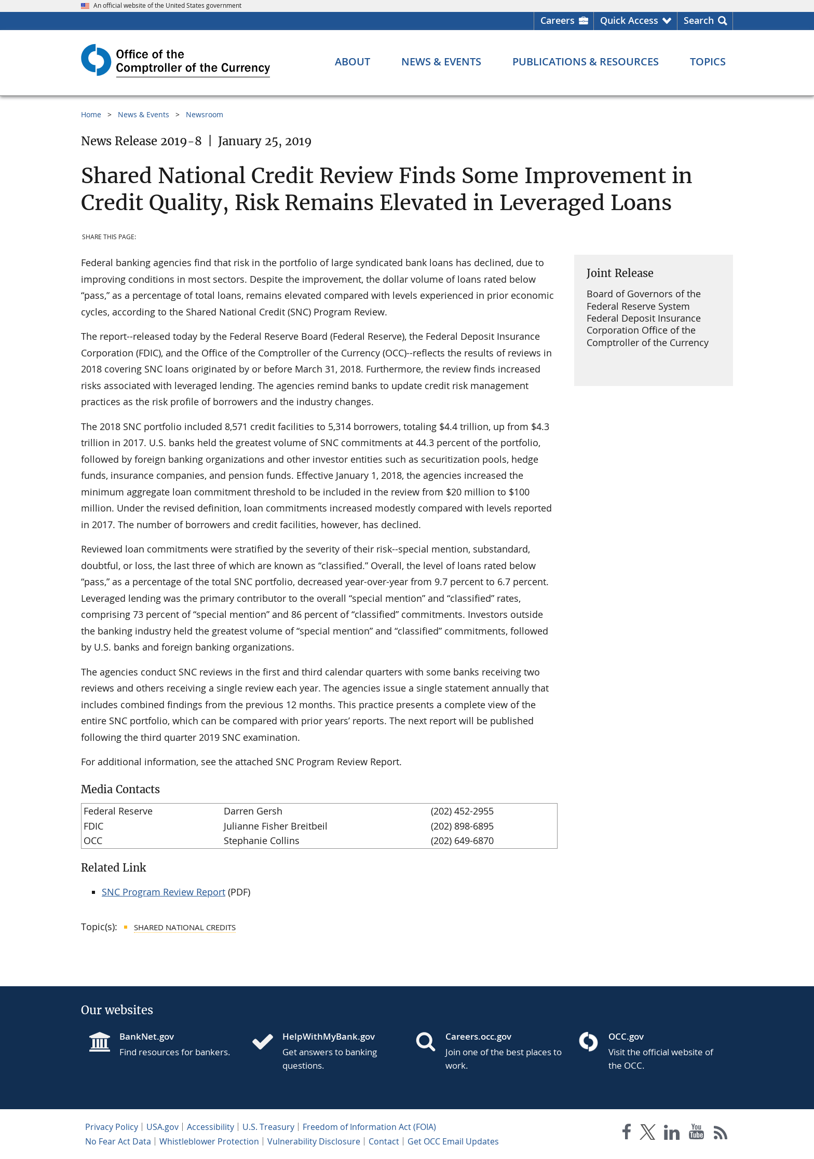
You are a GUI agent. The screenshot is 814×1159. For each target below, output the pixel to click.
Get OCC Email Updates (453, 1141)
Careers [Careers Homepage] (557, 20)
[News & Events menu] (441, 61)
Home (91, 114)
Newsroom (204, 114)
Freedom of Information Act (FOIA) (369, 1127)
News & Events (143, 114)
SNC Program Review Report (163, 892)
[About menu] (352, 61)
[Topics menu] (708, 61)
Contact (384, 1141)
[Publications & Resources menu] (585, 61)
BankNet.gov (146, 1036)
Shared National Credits (185, 927)
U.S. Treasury (268, 1127)
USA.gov (162, 1127)
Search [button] (699, 20)
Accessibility (210, 1127)
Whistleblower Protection (209, 1141)
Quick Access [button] (629, 20)
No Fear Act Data (118, 1141)
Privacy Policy (111, 1127)
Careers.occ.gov (478, 1036)
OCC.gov (626, 1036)
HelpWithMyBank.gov (328, 1036)
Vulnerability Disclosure (313, 1141)
